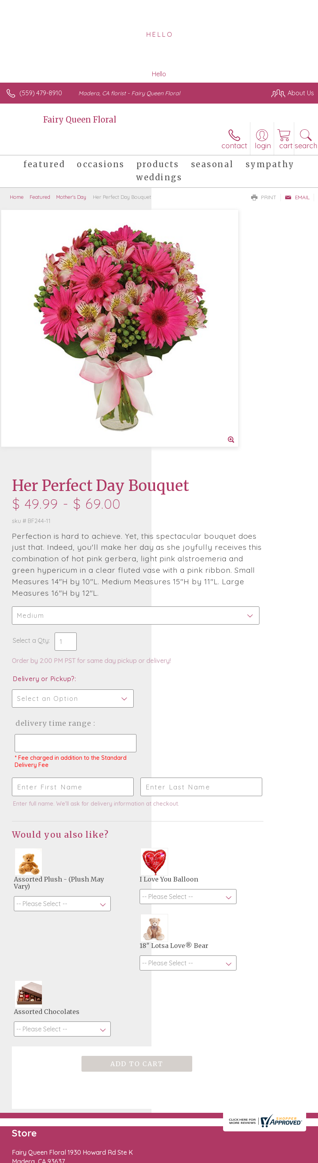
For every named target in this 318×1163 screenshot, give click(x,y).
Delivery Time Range (190, 530)
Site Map (181, 1159)
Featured (40, 197)
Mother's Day (71, 197)
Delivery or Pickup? (195, 478)
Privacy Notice (76, 1159)
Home (17, 197)
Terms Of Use (29, 1159)
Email (297, 197)
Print (263, 197)
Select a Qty (182, 432)
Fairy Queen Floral (79, 120)
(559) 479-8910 (40, 93)
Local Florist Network (133, 1159)
